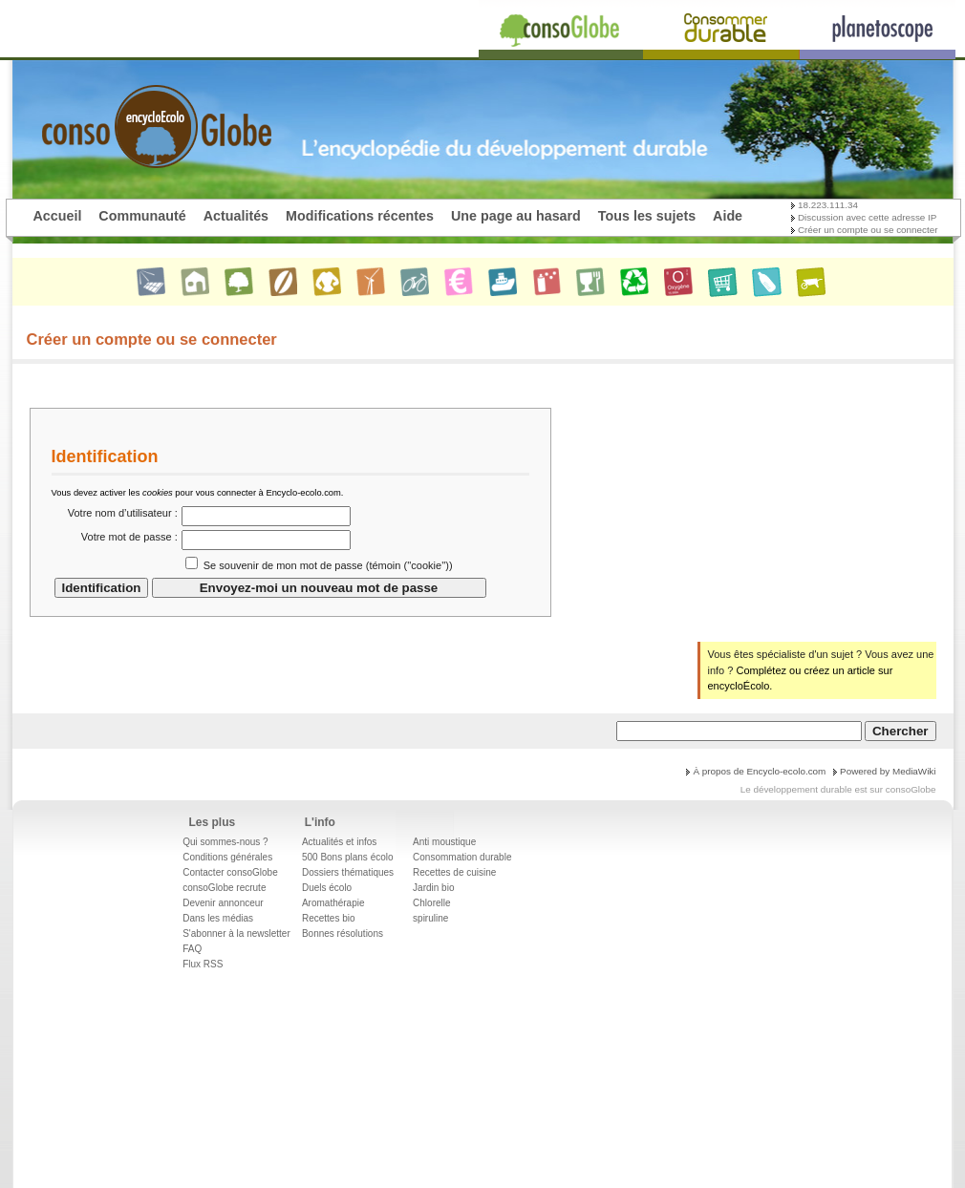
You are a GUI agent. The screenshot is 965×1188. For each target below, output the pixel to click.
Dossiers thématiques (348, 872)
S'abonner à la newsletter (236, 933)
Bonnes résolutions (342, 933)
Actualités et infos (339, 842)
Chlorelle (431, 903)
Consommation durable (462, 857)
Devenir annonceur (223, 903)
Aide (727, 215)
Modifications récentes (360, 215)
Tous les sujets (647, 215)
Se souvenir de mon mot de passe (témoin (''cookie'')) (328, 565)
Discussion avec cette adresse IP (867, 217)
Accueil (57, 215)
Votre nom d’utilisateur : (123, 513)
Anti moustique (444, 842)
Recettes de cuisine (454, 872)
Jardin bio (433, 887)
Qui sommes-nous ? (225, 842)
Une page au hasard (516, 215)
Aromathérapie (333, 903)
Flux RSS (202, 964)
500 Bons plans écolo (348, 857)
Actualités (236, 215)
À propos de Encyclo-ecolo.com (759, 771)
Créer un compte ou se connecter (868, 229)
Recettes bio (328, 918)
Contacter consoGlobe (230, 872)
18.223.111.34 (828, 205)
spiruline (430, 918)
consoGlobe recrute (224, 887)
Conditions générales (227, 857)
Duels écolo (327, 887)
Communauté (141, 215)
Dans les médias (217, 918)
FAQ (192, 949)
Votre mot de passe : (129, 536)
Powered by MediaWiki (887, 771)
